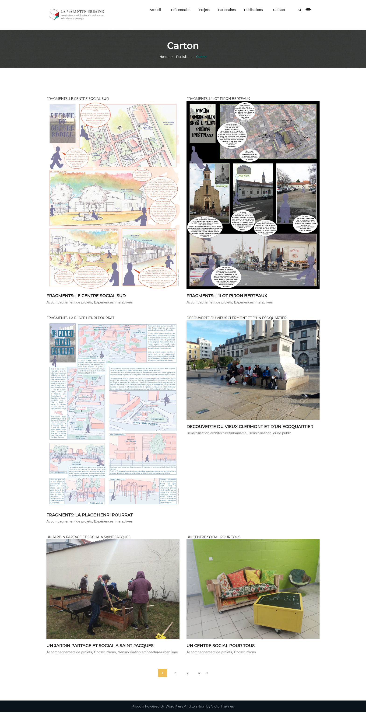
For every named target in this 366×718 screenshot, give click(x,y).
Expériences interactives (115, 302)
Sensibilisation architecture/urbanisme (218, 439)
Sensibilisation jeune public (272, 439)
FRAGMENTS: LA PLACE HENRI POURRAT (94, 514)
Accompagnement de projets (69, 302)
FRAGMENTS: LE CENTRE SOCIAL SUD (90, 295)
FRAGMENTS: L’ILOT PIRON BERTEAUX (231, 295)
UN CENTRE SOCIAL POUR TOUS (224, 645)
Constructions (106, 652)
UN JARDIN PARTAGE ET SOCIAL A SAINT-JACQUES (105, 645)
